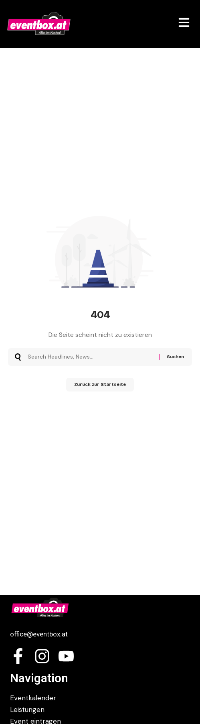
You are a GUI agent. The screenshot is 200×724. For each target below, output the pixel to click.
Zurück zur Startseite (100, 384)
